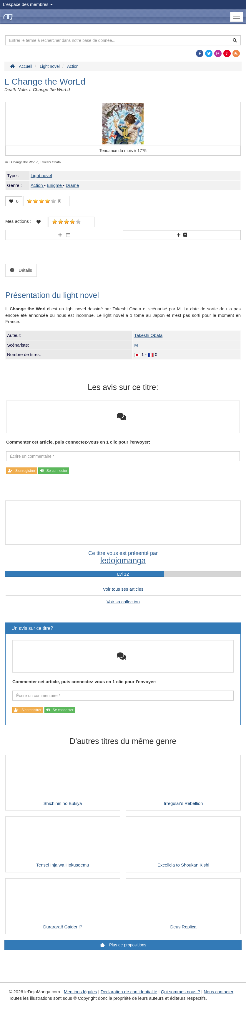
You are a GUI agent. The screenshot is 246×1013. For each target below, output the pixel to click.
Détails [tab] (24, 270)
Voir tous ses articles (123, 589)
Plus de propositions (127, 945)
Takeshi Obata (148, 335)
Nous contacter (218, 991)
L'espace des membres (28, 4)
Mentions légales (80, 991)
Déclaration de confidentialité (129, 991)
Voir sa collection (123, 601)
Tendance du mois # (123, 150)
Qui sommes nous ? (180, 991)
